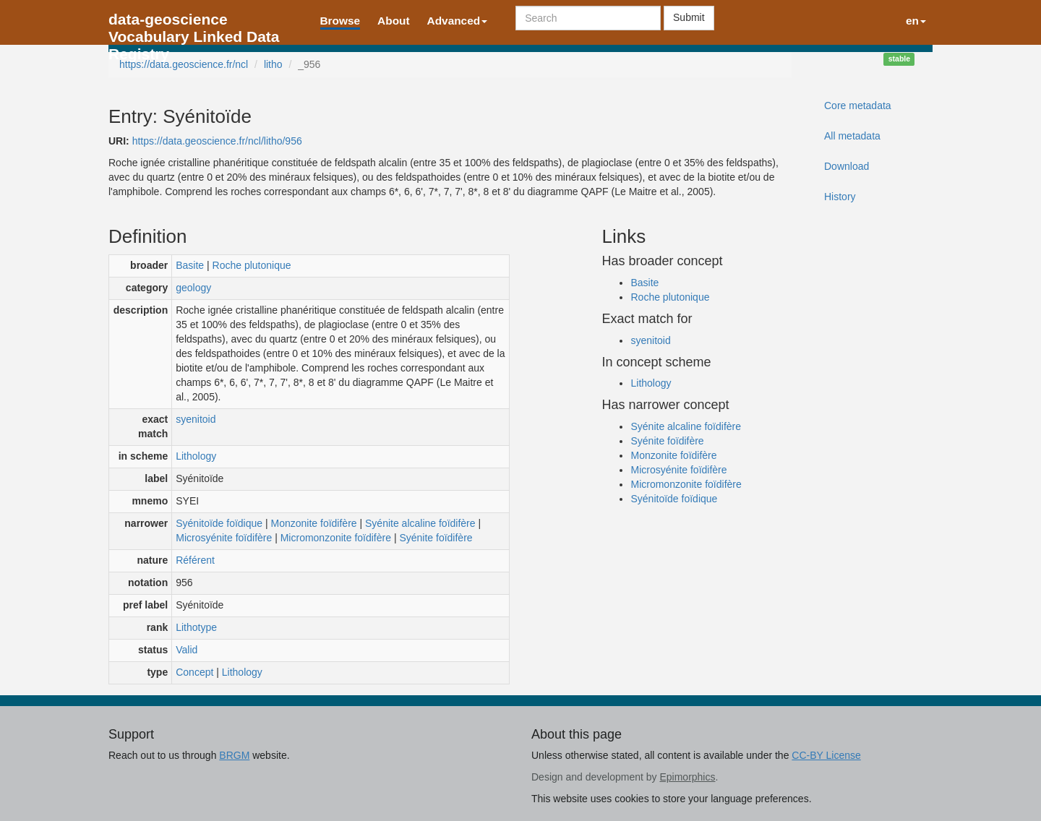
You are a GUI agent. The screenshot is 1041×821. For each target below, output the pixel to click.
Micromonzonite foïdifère (335, 537)
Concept (194, 672)
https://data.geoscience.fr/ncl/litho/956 (217, 141)
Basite (190, 265)
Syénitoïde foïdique (219, 523)
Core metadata (857, 105)
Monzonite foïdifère (314, 523)
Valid (186, 649)
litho (273, 64)
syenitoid (195, 419)
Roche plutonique (252, 265)
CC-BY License (826, 755)
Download (846, 166)
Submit (689, 17)
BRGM (234, 755)
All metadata (852, 136)
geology (193, 287)
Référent (195, 560)
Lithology (196, 456)
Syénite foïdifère (435, 537)
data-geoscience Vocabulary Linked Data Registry (194, 23)
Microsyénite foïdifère (224, 537)
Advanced (457, 20)
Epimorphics (687, 777)
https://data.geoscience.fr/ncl (183, 64)
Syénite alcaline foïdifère (420, 523)
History (840, 196)
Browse (340, 20)
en (916, 20)
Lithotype (196, 627)
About (393, 20)
